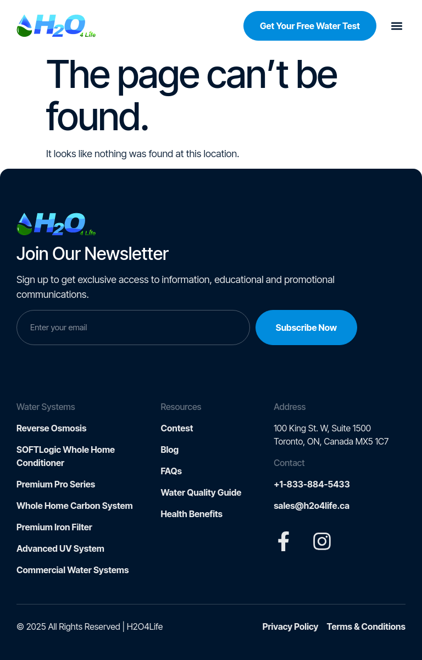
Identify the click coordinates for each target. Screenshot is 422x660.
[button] (396, 26)
